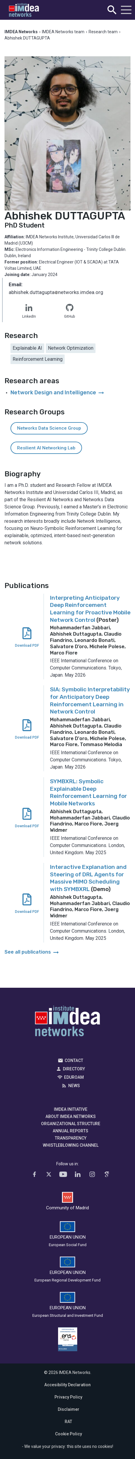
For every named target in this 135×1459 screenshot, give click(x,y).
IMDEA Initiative (70, 1109)
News (74, 1085)
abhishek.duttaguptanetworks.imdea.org (56, 292)
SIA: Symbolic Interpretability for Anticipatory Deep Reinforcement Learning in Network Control (90, 700)
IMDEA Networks (67, 1022)
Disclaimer (68, 1409)
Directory (74, 1068)
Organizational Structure (70, 1123)
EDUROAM (74, 1077)
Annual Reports (70, 1130)
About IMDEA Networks (70, 1116)
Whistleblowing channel (70, 1145)
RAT (68, 1421)
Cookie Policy (68, 1433)
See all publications (32, 952)
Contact (74, 1060)
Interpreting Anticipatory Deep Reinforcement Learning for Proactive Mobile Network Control (90, 608)
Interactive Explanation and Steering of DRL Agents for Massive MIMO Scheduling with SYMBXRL (88, 878)
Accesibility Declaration (67, 1384)
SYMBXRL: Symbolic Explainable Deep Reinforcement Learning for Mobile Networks (88, 792)
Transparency (71, 1138)
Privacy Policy (68, 1397)
